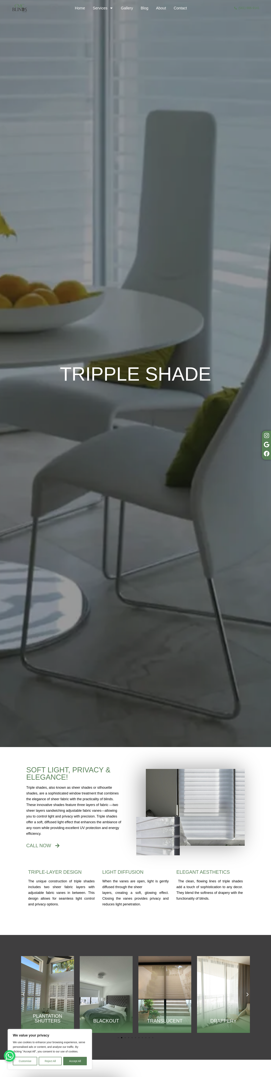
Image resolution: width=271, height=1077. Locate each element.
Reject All (50, 1061)
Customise (25, 1061)
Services (103, 8)
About (161, 8)
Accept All (75, 1061)
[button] (23, 994)
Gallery (127, 8)
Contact (180, 8)
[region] (50, 1049)
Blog (144, 8)
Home (80, 8)
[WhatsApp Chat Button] (9, 1056)
